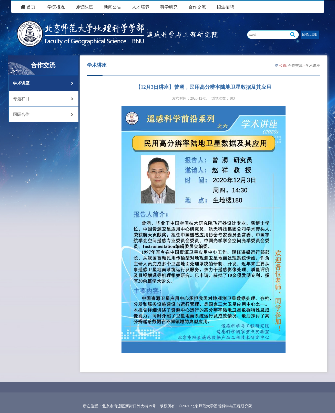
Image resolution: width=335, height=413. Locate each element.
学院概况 (56, 7)
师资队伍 (84, 7)
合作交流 (197, 7)
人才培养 (140, 7)
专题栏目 (43, 99)
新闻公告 (112, 7)
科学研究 (169, 7)
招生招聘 (225, 7)
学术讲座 (43, 83)
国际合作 (43, 114)
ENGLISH (310, 34)
